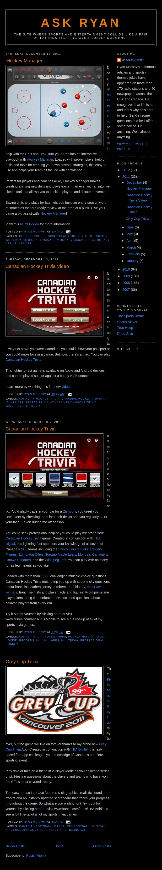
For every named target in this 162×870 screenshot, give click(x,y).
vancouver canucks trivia (74, 402)
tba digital (76, 829)
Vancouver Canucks (73, 549)
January (132, 261)
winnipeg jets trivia (23, 406)
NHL (24, 549)
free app (20, 829)
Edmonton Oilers (30, 554)
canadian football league (42, 826)
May (130, 234)
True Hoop (125, 328)
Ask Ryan (81, 23)
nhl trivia (69, 640)
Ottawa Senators (18, 560)
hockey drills (31, 236)
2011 (126, 176)
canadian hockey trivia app (85, 398)
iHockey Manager (23, 60)
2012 (126, 170)
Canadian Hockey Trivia (30, 428)
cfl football (78, 826)
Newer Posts (15, 846)
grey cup (37, 829)
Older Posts (102, 846)
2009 (126, 276)
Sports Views (127, 322)
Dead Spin (125, 334)
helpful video (30, 224)
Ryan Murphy (133, 59)
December (134, 182)
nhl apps (51, 640)
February (133, 254)
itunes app (14, 402)
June (130, 227)
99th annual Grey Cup (109, 700)
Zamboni (69, 511)
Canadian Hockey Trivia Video (37, 266)
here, (57, 614)
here (38, 809)
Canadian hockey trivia (39, 398)
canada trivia (31, 636)
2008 (126, 283)
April (130, 240)
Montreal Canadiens (93, 554)
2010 (126, 269)
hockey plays (57, 236)
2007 (126, 290)
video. (66, 387)
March (131, 247)
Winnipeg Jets (55, 560)
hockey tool (82, 236)
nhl (39, 640)
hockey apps (55, 636)
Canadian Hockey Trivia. (23, 359)
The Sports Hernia (131, 316)
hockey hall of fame (86, 636)
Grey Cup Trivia (21, 661)
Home (59, 846)
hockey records (19, 640)
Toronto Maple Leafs (61, 554)
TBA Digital (79, 749)
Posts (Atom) (36, 855)
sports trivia (37, 402)
